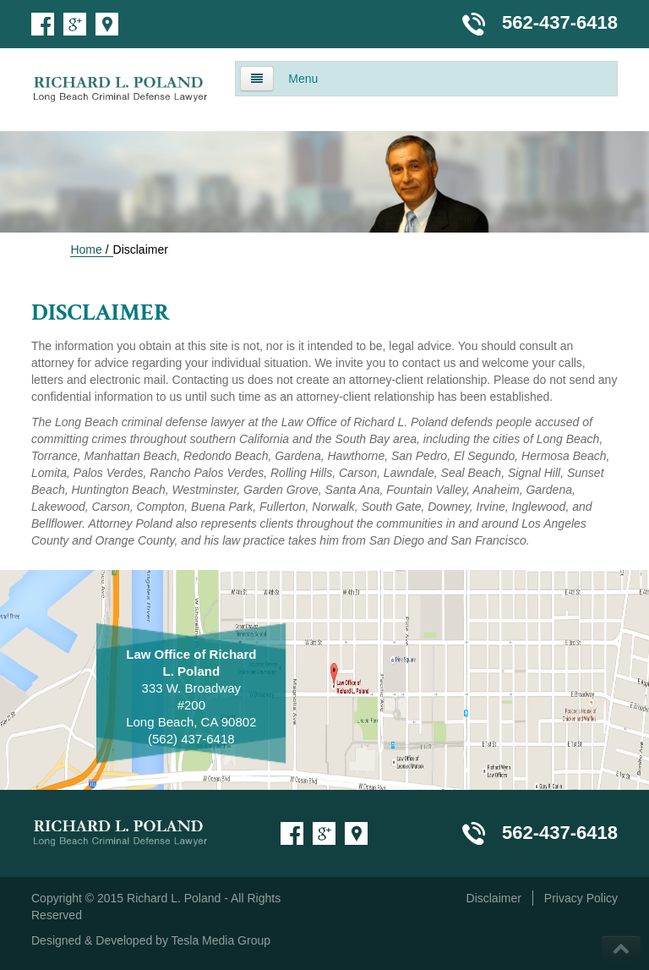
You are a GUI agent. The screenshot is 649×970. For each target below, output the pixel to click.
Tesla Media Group (221, 940)
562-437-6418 (560, 22)
